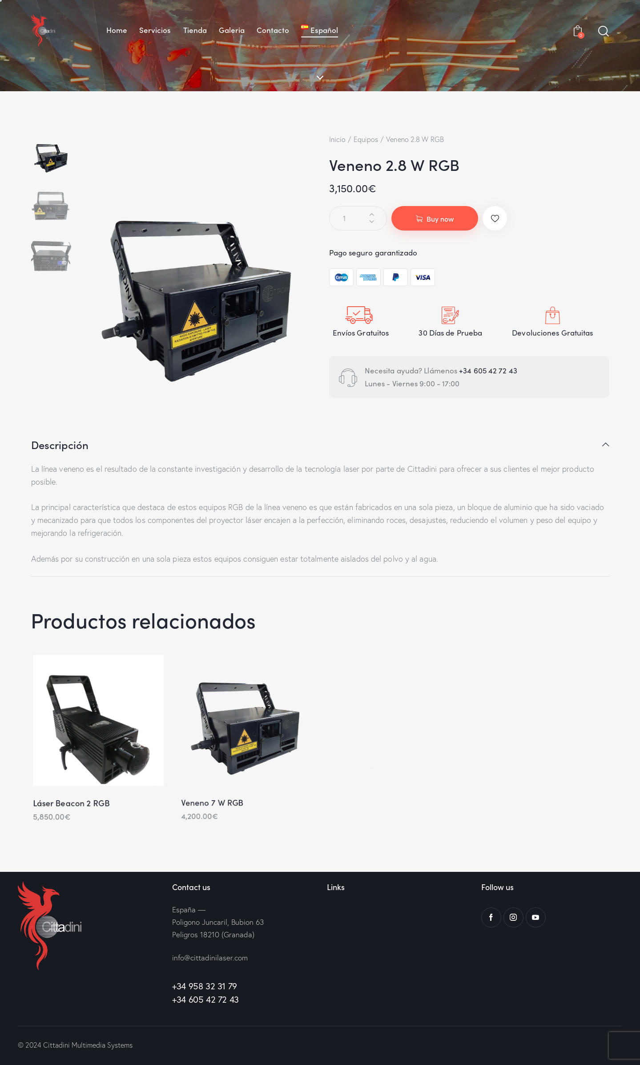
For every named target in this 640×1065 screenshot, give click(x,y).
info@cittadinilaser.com (210, 957)
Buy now (440, 218)
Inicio (337, 139)
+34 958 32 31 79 (204, 986)
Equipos (366, 139)
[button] (495, 218)
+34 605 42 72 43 (489, 370)
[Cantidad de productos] (358, 218)
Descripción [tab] (60, 445)
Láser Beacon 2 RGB (67, 811)
